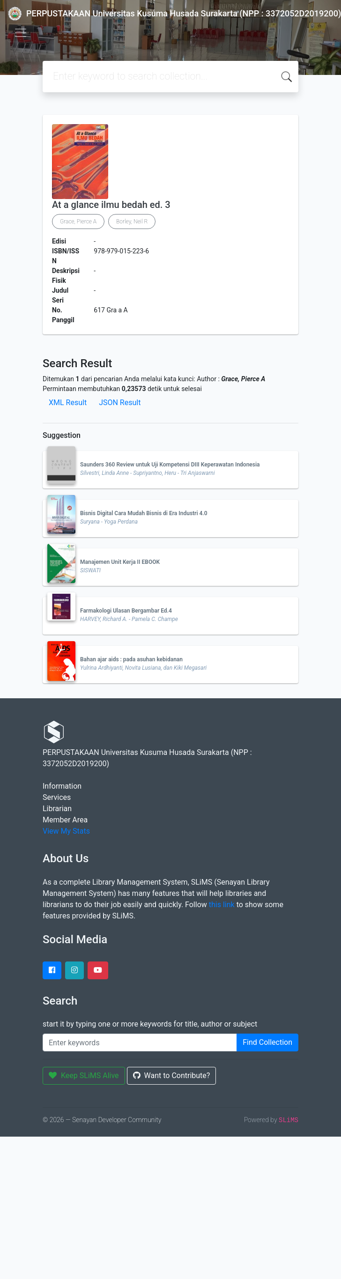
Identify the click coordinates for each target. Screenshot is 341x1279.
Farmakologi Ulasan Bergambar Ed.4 (126, 610)
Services (57, 797)
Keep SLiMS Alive (84, 1075)
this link (222, 904)
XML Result (68, 402)
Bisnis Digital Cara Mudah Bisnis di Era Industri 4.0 (144, 513)
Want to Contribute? (171, 1075)
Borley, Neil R (132, 221)
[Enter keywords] (140, 1042)
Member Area (65, 819)
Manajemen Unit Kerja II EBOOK (120, 562)
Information (62, 786)
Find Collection (267, 1042)
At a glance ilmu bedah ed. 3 (111, 204)
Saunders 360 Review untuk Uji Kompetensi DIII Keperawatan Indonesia (170, 464)
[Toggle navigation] (20, 32)
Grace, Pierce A (78, 221)
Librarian (57, 808)
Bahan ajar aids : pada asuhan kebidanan (131, 659)
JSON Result (120, 402)
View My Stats (66, 831)
